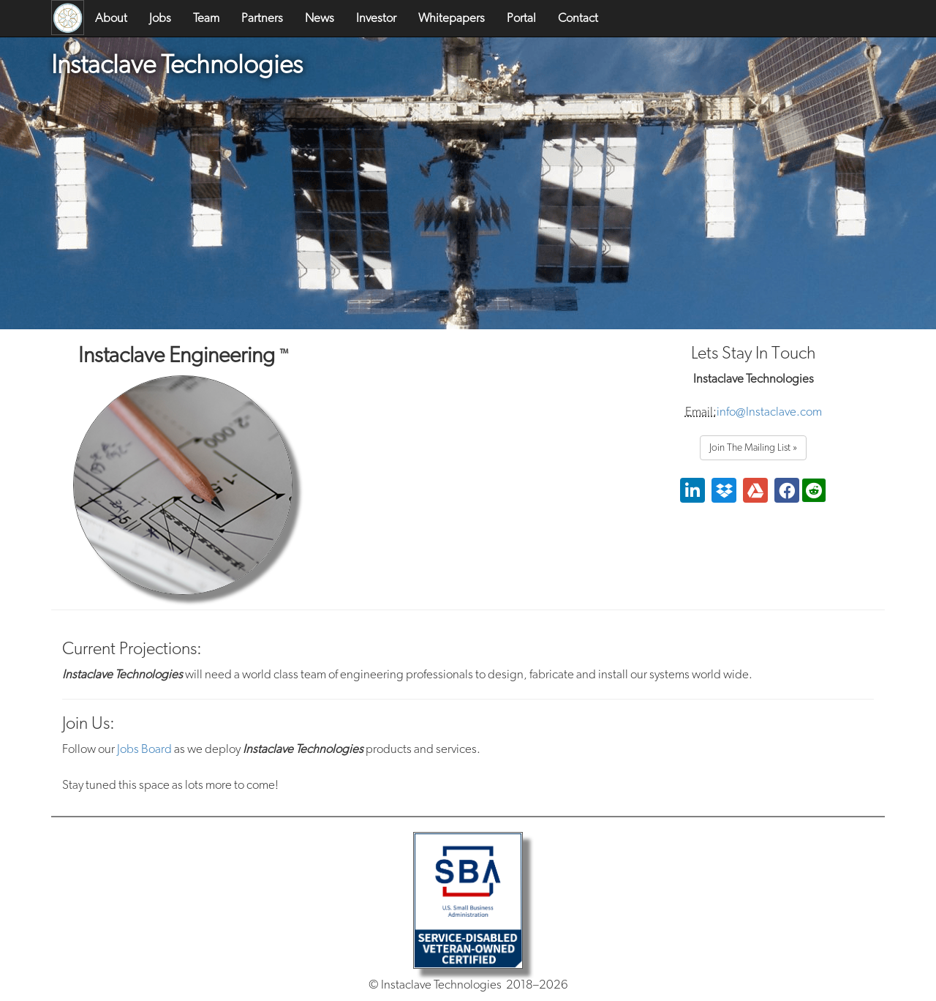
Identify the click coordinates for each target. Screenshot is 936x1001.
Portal (521, 18)
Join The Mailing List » (753, 448)
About (111, 18)
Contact (578, 18)
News (319, 18)
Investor (376, 18)
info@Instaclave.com (769, 411)
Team (206, 18)
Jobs (160, 18)
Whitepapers (451, 18)
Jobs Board (144, 749)
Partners (262, 18)
